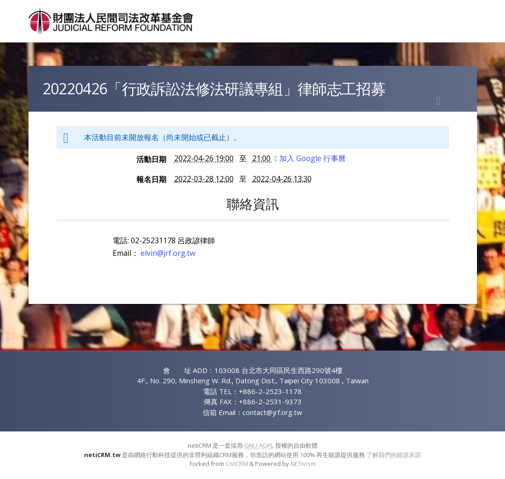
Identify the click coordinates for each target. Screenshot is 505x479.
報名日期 (151, 179)
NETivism (303, 463)
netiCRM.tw (102, 455)
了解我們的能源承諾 (393, 455)
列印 (438, 101)
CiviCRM (237, 463)
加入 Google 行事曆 (310, 158)
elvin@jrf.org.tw (168, 253)
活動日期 (151, 159)
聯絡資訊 (253, 203)
